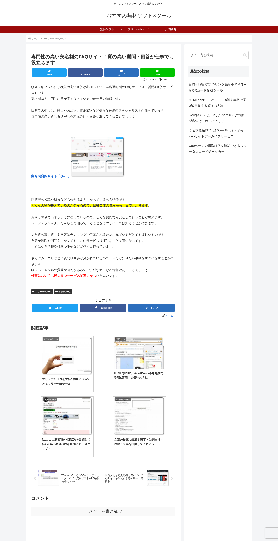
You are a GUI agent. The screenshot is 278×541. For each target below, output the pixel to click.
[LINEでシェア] (157, 72)
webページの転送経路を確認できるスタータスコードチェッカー (218, 148)
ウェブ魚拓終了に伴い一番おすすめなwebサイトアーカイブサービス (216, 133)
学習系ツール (63, 291)
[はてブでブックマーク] (121, 72)
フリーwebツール (42, 291)
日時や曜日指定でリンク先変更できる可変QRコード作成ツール (218, 87)
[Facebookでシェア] (85, 72)
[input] (218, 55)
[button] (245, 55)
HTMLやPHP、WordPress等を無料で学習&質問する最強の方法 (217, 102)
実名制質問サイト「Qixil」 (51, 176)
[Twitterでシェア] (49, 72)
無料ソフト (205, 529)
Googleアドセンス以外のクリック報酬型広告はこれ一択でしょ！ (217, 118)
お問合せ (244, 529)
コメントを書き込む (103, 442)
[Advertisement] (103, 479)
